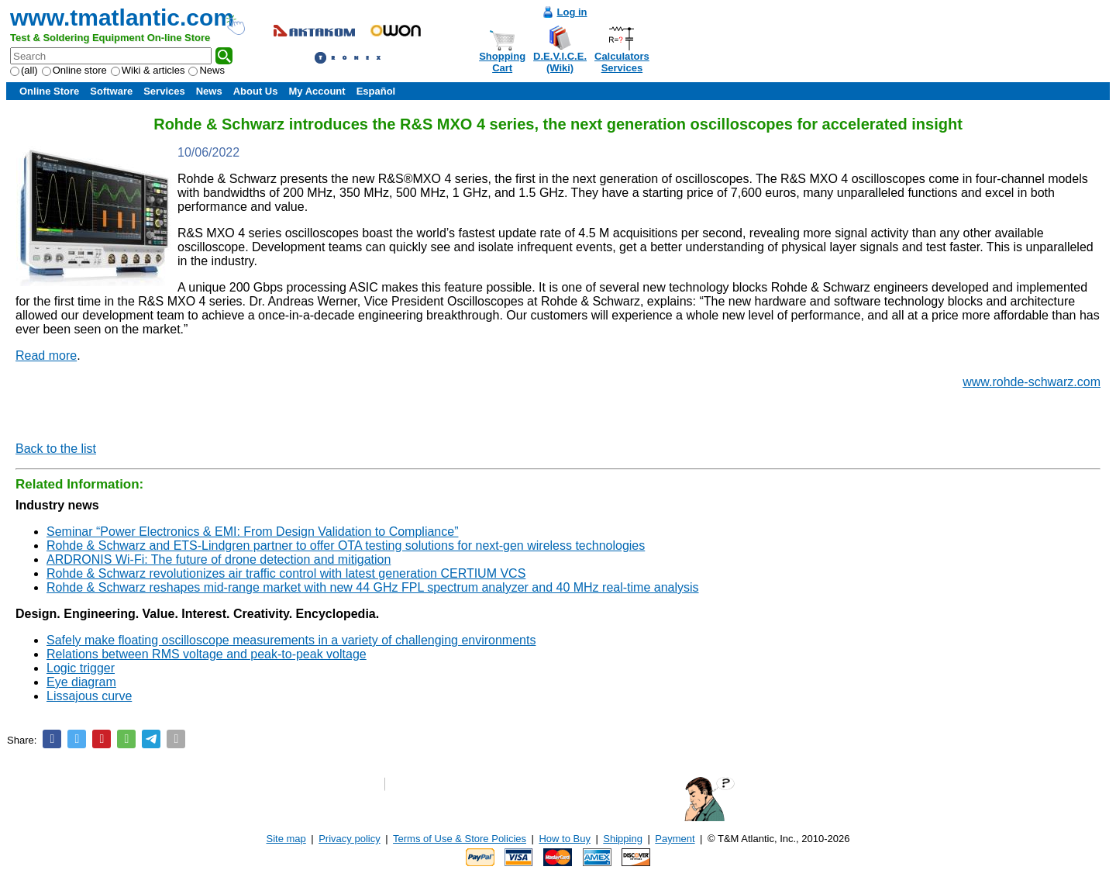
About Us (255, 91)
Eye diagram (81, 682)
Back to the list (56, 448)
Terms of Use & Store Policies (459, 838)
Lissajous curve (89, 696)
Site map (286, 838)
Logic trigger (80, 668)
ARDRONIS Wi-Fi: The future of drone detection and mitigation (218, 559)
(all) (24, 70)
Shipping (622, 838)
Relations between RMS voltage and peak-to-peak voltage (206, 654)
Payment (674, 838)
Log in (572, 12)
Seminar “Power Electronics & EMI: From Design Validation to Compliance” (252, 531)
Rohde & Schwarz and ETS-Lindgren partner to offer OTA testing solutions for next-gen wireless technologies (345, 545)
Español (376, 91)
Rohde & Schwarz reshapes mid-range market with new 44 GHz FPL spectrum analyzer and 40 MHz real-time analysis (372, 587)
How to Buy (564, 838)
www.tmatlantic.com (122, 17)
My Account (316, 91)
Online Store (49, 91)
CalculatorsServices (621, 62)
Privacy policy (349, 838)
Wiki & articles (148, 70)
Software (111, 91)
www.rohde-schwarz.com (1031, 381)
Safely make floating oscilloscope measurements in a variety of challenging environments (291, 640)
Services (164, 91)
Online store (74, 70)
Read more (46, 355)
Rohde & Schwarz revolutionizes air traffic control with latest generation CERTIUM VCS (285, 573)
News (206, 70)
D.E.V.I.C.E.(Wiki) (560, 62)
